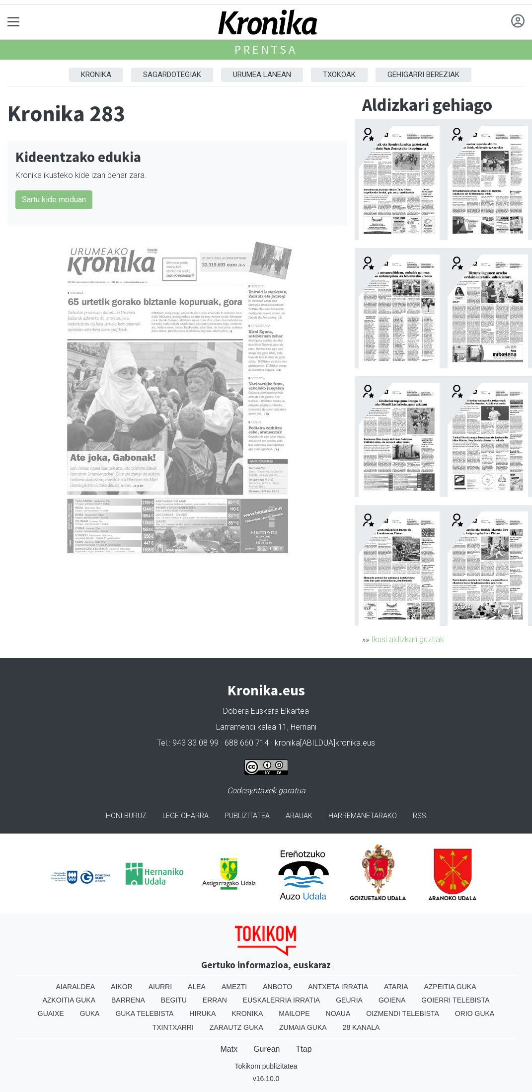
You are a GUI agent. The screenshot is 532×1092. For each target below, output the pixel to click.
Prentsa (266, 49)
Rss (419, 816)
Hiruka (202, 1013)
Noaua (338, 1013)
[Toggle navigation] (13, 22)
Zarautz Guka (236, 1027)
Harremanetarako (362, 816)
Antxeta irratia (338, 987)
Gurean (266, 1049)
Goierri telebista (455, 1000)
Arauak (299, 816)
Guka (90, 1013)
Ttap (304, 1049)
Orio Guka (474, 1013)
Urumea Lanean (262, 74)
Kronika (96, 74)
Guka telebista (144, 1013)
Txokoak (339, 74)
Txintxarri (173, 1027)
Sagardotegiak (172, 74)
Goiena (392, 1000)
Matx (228, 1049)
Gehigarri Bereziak (423, 74)
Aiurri (160, 987)
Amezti (234, 987)
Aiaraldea (75, 987)
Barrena (128, 1000)
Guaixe (51, 1013)
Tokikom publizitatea (265, 1066)
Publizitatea (247, 816)
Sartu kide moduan (54, 199)
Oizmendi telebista (402, 1013)
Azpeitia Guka (450, 987)
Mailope (294, 1013)
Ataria (396, 987)
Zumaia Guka (303, 1027)
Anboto (277, 987)
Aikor (122, 987)
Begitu (174, 1000)
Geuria (349, 1000)
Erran (215, 1000)
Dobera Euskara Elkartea (266, 711)
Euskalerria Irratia (281, 1000)
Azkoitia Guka (68, 1000)
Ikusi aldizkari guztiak (407, 639)
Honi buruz (126, 816)
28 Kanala (361, 1027)
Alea (197, 987)
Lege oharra (185, 816)
